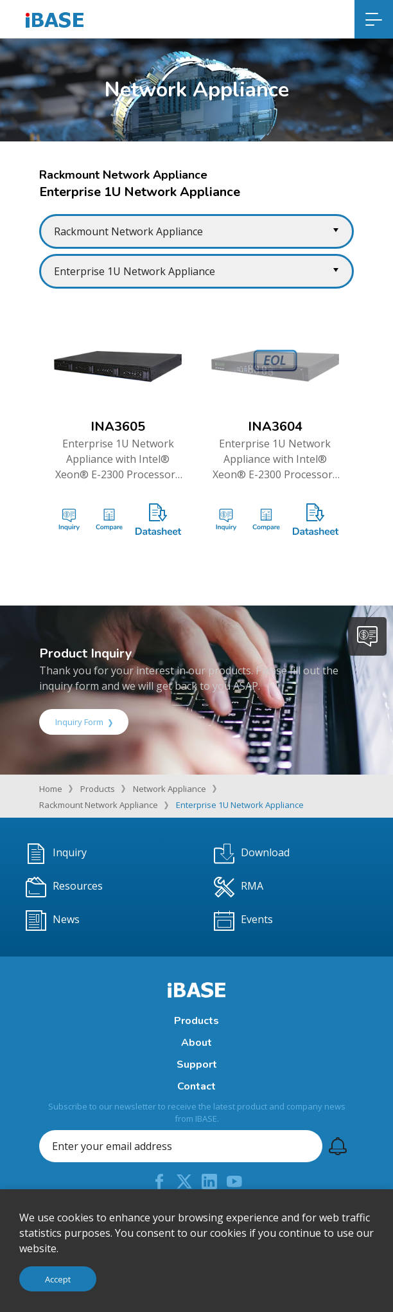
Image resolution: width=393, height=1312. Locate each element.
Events (243, 920)
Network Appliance (169, 789)
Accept (58, 1279)
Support (197, 1064)
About (196, 1043)
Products (97, 789)
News (53, 920)
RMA (238, 887)
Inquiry (56, 853)
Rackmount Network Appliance (98, 805)
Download (252, 853)
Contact (196, 1086)
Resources (64, 887)
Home (50, 789)
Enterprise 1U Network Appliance (240, 805)
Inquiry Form (83, 722)
